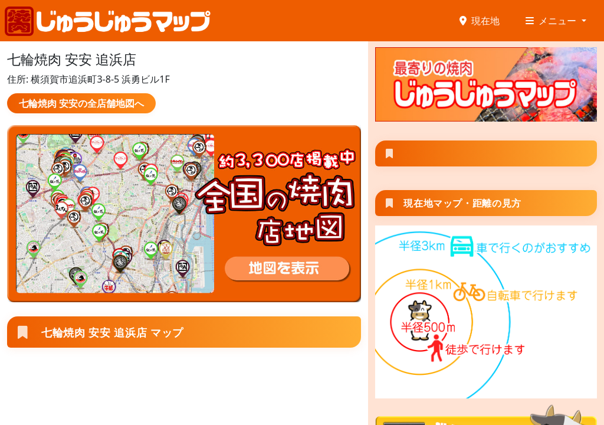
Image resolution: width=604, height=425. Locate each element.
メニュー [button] (552, 20)
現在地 (479, 20)
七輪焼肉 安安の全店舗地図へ (81, 103)
